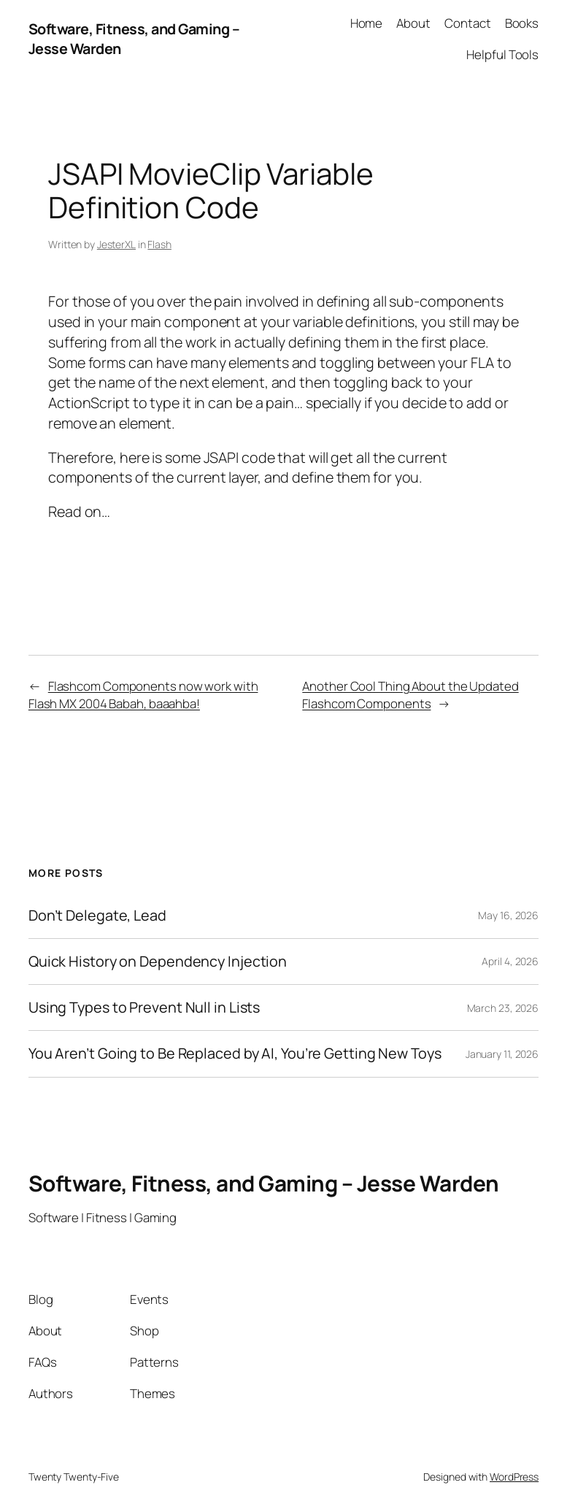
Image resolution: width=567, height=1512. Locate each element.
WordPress (514, 1477)
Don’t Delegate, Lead (97, 915)
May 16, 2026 (508, 915)
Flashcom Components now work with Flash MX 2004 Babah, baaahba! (143, 695)
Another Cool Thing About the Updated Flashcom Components (410, 695)
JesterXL (116, 244)
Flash (159, 244)
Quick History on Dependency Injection (157, 961)
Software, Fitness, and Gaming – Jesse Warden (263, 1183)
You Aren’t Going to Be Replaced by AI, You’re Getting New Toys (234, 1053)
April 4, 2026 (510, 961)
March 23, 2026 (503, 1008)
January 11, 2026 (502, 1054)
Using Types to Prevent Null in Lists (144, 1007)
